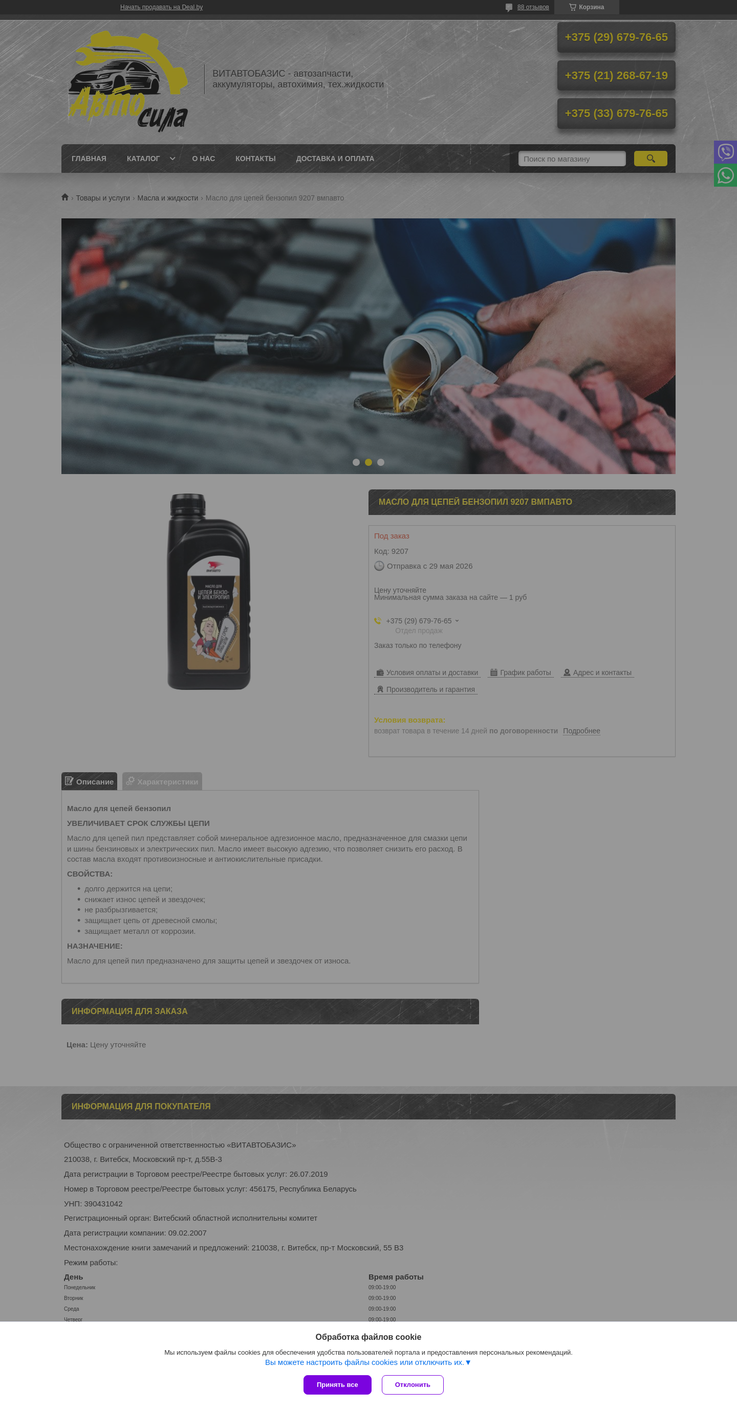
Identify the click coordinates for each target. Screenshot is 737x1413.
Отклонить (412, 1384)
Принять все (337, 1384)
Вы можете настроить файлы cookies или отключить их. (364, 1362)
